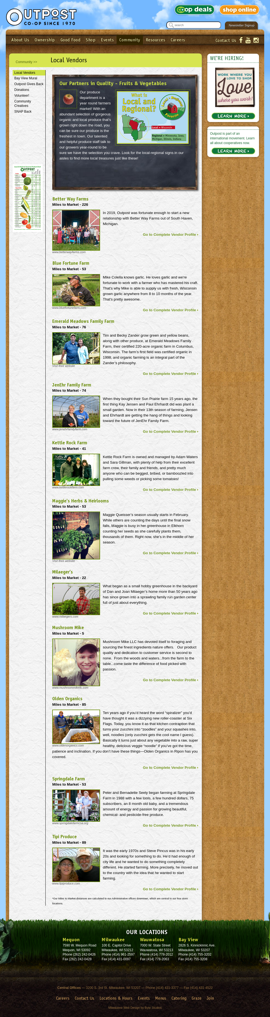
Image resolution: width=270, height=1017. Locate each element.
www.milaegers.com (65, 616)
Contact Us (226, 40)
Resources (156, 39)
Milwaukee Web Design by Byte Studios (135, 1007)
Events (107, 39)
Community (129, 39)
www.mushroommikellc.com (70, 687)
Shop (90, 39)
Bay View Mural (25, 78)
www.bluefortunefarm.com (69, 307)
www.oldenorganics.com (68, 745)
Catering (179, 998)
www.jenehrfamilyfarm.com (69, 429)
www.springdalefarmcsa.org (70, 823)
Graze (197, 998)
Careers (178, 39)
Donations (21, 90)
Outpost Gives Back (28, 84)
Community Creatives (22, 103)
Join (210, 998)
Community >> (26, 62)
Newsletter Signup (241, 25)
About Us (20, 39)
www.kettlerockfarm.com (68, 487)
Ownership (45, 39)
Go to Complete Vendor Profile (169, 234)
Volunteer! (21, 96)
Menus (160, 998)
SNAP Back (22, 111)
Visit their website (63, 365)
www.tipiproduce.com (66, 883)
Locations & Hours (116, 998)
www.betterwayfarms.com (69, 252)
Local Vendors (24, 73)
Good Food (70, 39)
